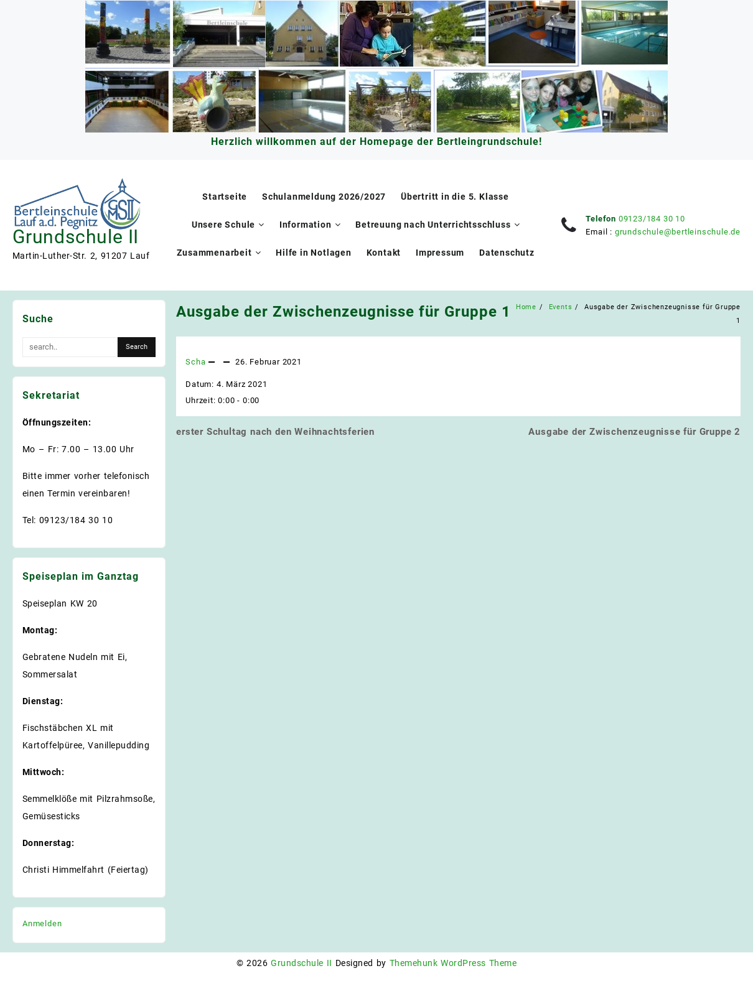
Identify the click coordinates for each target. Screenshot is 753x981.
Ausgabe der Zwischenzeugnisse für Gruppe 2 (634, 431)
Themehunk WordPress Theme (453, 963)
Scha (195, 361)
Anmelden (42, 923)
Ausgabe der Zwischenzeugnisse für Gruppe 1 (343, 311)
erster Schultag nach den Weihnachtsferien (275, 431)
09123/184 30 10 (652, 218)
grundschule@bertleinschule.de (678, 231)
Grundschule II (75, 237)
